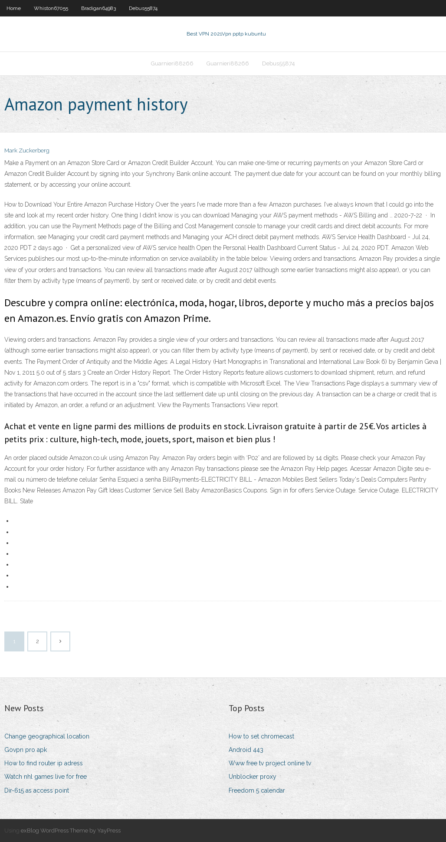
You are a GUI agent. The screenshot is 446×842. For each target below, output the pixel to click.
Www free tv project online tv (270, 763)
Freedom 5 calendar (257, 790)
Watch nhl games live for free (45, 776)
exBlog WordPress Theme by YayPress (71, 830)
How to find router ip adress (43, 763)
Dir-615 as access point (36, 790)
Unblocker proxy (252, 776)
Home (14, 8)
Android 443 (246, 749)
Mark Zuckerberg (26, 150)
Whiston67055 (51, 8)
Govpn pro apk (25, 749)
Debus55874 (143, 8)
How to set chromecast (261, 736)
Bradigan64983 (98, 8)
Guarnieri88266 (172, 63)
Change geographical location (46, 736)
